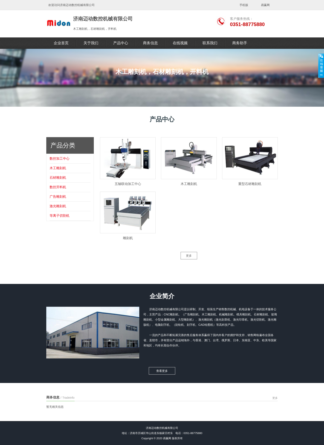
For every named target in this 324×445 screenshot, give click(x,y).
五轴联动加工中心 (128, 190)
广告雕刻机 (58, 201)
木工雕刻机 (58, 173)
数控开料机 (58, 192)
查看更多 (162, 368)
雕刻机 (128, 244)
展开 (321, 65)
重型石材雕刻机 (249, 190)
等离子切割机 (59, 220)
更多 (189, 260)
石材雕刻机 (58, 182)
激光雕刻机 (58, 211)
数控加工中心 (59, 163)
